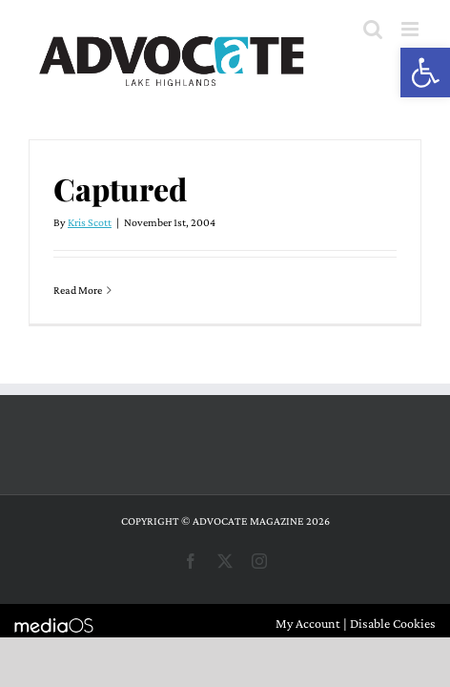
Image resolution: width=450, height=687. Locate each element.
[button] (425, 72)
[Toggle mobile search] (372, 29)
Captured (120, 188)
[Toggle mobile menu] (411, 29)
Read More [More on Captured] (77, 290)
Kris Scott (90, 222)
